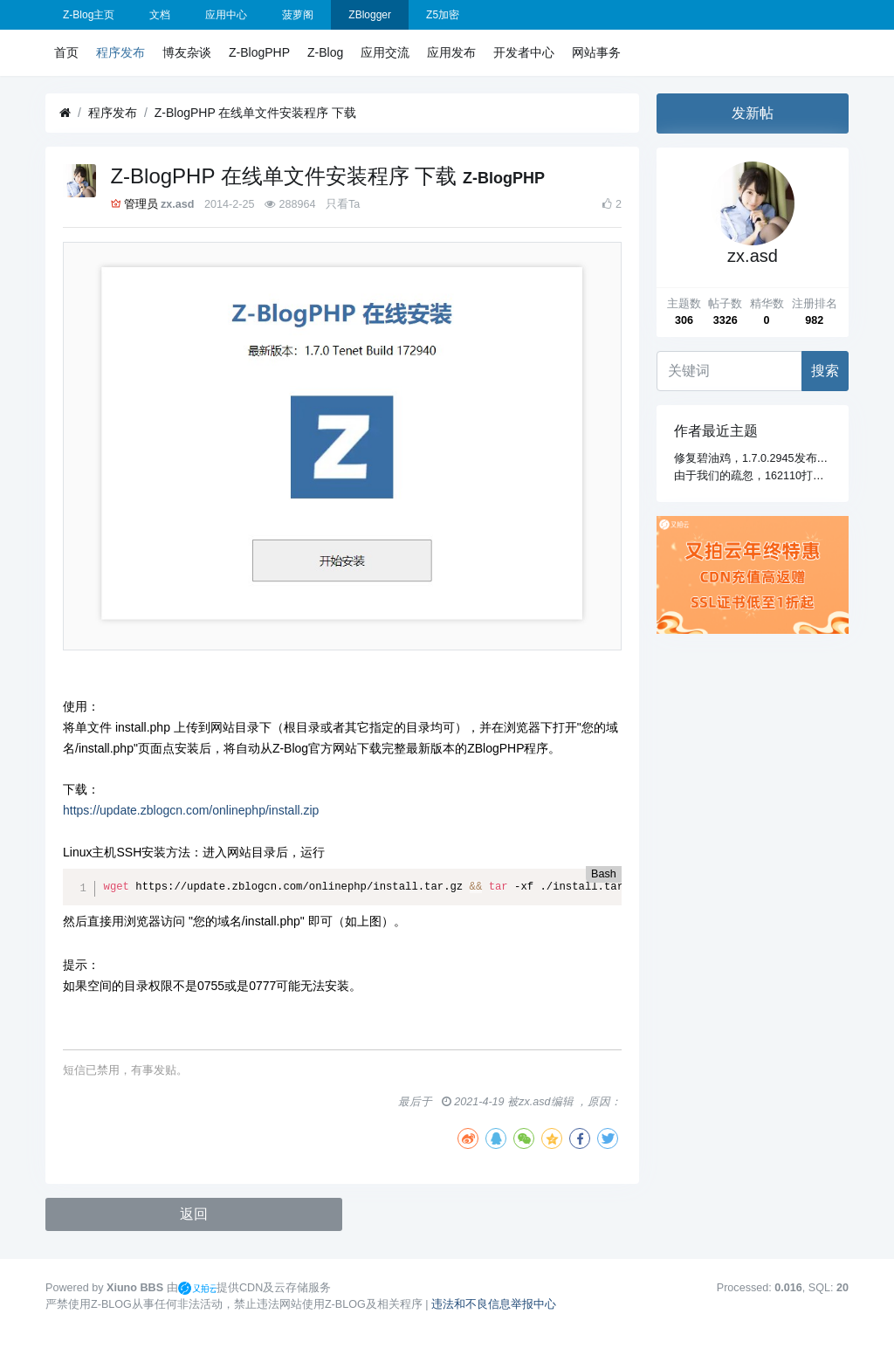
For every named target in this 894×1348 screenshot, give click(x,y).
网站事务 (596, 52)
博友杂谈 (186, 52)
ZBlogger (369, 15)
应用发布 (451, 52)
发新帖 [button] (753, 113)
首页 (66, 52)
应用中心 (226, 15)
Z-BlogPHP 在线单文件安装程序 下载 (256, 113)
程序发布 (120, 52)
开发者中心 (523, 52)
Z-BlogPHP (259, 52)
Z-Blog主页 (88, 15)
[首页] (65, 113)
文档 (159, 15)
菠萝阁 (297, 15)
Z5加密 (442, 15)
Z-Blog (325, 52)
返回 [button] (194, 1214)
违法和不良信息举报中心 (493, 1304)
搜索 (825, 370)
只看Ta (343, 204)
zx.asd (178, 204)
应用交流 (385, 52)
